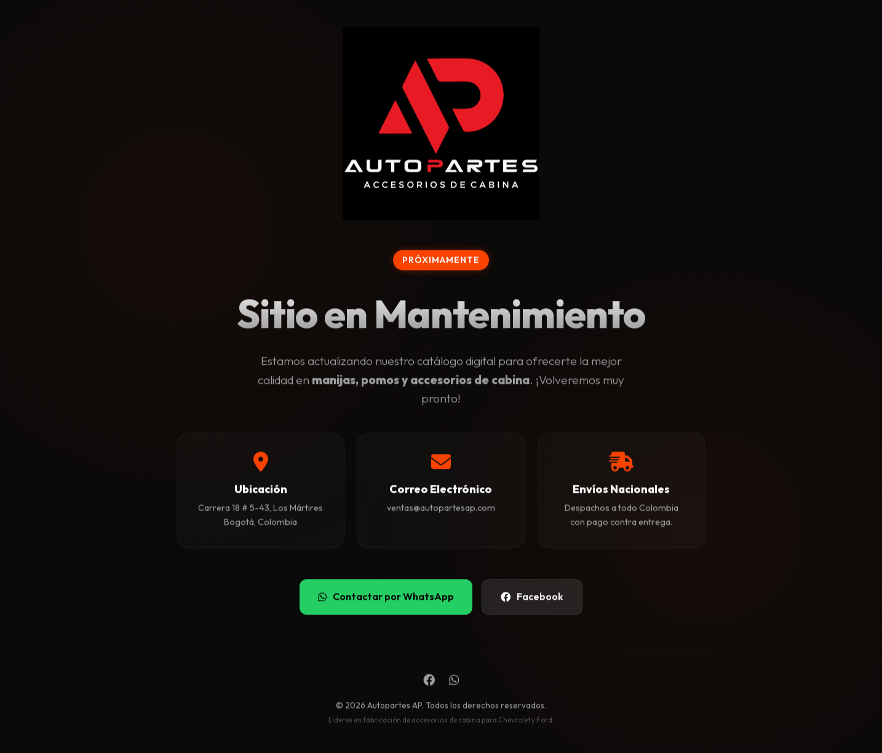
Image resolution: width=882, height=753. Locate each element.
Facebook (532, 597)
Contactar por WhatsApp (386, 597)
